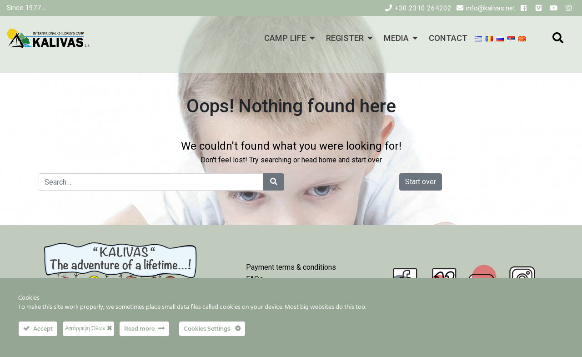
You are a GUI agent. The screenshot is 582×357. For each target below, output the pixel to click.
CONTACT (448, 38)
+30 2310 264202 (423, 8)
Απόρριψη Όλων (88, 328)
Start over (420, 181)
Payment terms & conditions (291, 267)
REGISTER (345, 38)
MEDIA (396, 38)
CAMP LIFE (285, 38)
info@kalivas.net (490, 8)
